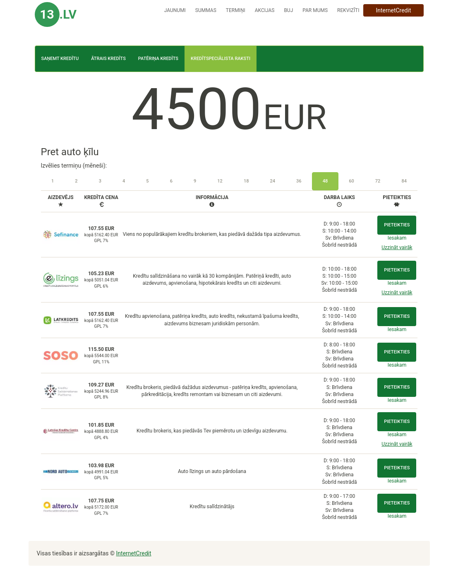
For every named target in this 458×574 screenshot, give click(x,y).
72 (378, 181)
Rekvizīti (348, 10)
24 (272, 181)
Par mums (315, 10)
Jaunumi (175, 10)
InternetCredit (393, 10)
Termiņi (235, 10)
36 (299, 181)
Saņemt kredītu (60, 58)
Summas (205, 10)
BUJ (288, 10)
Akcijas (265, 10)
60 (351, 181)
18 (246, 181)
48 (325, 181)
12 (220, 181)
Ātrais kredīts (108, 58)
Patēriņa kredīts (158, 58)
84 (404, 181)
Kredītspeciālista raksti (220, 58)
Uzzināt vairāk (396, 247)
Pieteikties (397, 225)
